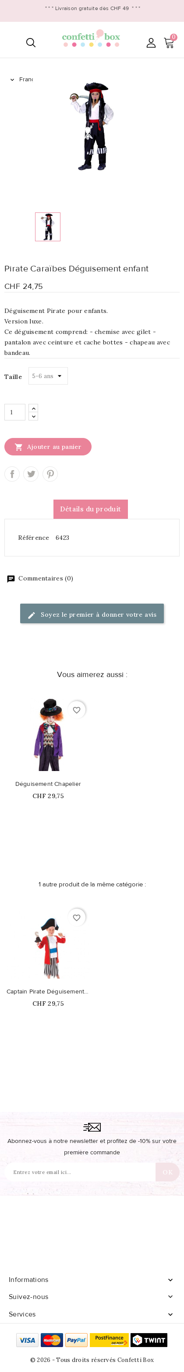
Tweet (31, 474)
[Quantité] (14, 412)
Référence (34, 538)
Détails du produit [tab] (90, 509)
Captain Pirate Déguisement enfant (48, 992)
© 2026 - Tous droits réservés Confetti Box (92, 1360)
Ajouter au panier (47, 447)
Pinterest (50, 474)
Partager (12, 474)
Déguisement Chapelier (48, 784)
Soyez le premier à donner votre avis (92, 615)
